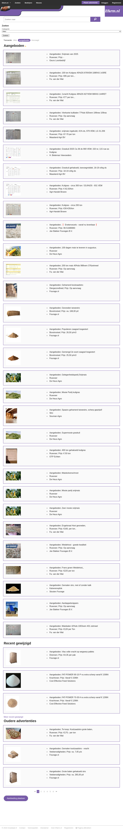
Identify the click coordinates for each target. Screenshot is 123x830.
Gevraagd (35, 40)
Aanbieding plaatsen (16, 798)
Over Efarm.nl (56, 828)
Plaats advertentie (90, 3)
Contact (22, 828)
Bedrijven (28, 3)
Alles (15, 40)
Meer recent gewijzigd (13, 717)
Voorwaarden (33, 828)
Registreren (116, 3)
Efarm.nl (5, 3)
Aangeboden (24, 40)
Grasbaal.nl (12, 828)
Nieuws (39, 3)
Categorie (5, 29)
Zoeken (18, 3)
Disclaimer (45, 828)
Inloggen (104, 3)
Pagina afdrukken (83, 828)
